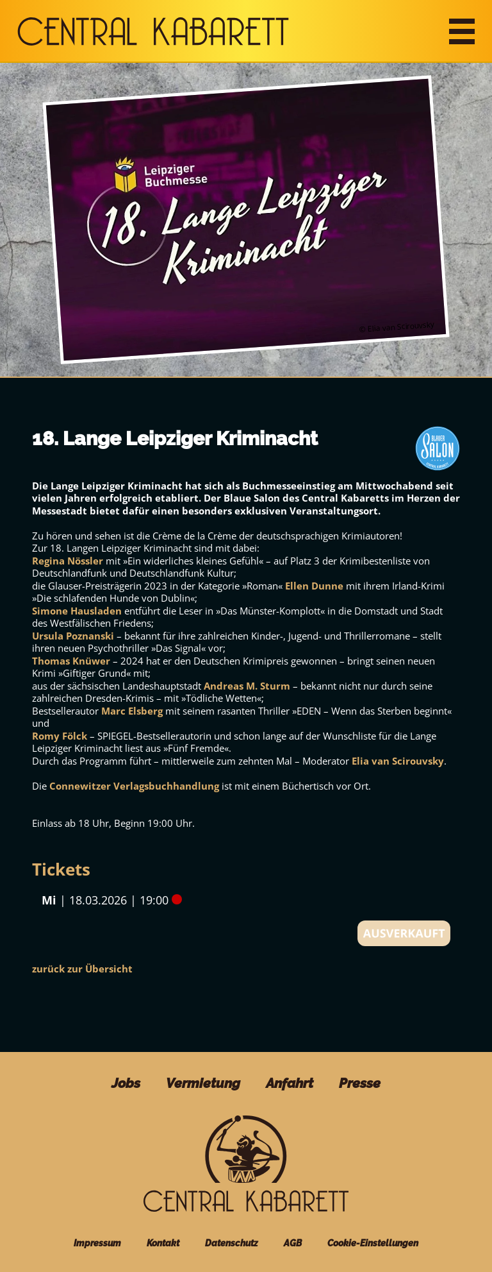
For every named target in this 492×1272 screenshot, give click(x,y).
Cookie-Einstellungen (372, 1243)
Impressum (97, 1243)
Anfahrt (289, 1083)
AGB (293, 1243)
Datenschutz (231, 1243)
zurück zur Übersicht (82, 968)
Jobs (125, 1083)
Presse (360, 1083)
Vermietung (203, 1083)
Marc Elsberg (132, 710)
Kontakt (163, 1243)
